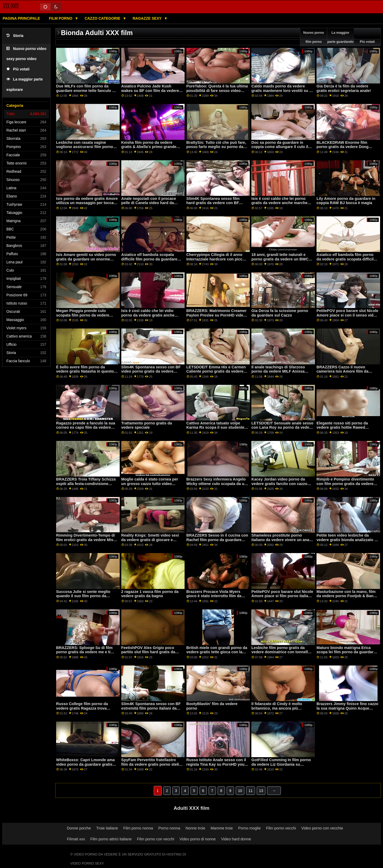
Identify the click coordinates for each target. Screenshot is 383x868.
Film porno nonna (138, 828)
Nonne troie (195, 828)
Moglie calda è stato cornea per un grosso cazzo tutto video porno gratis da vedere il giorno (149, 483)
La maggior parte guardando (340, 37)
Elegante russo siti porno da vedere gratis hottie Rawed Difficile (342, 427)
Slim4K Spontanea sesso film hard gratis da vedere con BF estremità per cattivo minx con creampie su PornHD (214, 205)
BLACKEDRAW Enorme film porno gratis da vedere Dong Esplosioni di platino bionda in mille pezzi (344, 149)
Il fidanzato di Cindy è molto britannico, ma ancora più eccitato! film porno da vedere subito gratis (278, 710)
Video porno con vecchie (322, 828)
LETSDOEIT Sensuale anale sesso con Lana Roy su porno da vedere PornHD (282, 427)
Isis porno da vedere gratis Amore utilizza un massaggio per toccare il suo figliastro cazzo (87, 202)
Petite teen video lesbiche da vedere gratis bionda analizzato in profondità (347, 539)
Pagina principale (21, 18)
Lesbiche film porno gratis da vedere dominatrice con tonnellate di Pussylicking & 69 (282, 652)
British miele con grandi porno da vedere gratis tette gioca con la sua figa (216, 652)
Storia (14, 36)
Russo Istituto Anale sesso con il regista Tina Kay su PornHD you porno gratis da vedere (216, 764)
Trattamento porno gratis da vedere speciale (146, 425)
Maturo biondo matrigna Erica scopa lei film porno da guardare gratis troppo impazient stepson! (346, 652)
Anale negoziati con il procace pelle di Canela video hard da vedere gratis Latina (148, 202)
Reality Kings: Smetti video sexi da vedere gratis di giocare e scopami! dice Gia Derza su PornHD (150, 542)
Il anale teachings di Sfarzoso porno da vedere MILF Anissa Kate (278, 371)
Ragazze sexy (148, 18)
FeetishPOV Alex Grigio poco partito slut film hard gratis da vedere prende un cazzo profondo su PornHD (151, 654)
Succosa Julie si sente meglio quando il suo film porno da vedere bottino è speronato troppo (83, 598)
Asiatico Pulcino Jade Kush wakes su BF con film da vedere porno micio (150, 90)
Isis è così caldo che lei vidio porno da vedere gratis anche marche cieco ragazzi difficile (147, 315)
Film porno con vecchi (155, 839)
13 (261, 791)
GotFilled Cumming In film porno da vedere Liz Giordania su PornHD (281, 764)
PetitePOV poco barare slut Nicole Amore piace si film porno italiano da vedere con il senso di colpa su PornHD (282, 598)
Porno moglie (249, 828)
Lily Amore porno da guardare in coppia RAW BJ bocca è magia (346, 200)
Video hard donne (236, 839)
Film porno (61, 18)
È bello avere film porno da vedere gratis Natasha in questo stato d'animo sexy (85, 371)
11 (250, 791)
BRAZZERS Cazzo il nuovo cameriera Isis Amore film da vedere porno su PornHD (342, 371)
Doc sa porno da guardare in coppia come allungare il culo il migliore (279, 146)
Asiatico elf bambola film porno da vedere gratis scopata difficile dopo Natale (346, 259)
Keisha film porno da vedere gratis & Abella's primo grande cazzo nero (148, 146)
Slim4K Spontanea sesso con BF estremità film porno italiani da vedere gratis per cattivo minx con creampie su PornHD (152, 710)
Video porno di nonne (198, 839)
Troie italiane (107, 828)
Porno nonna (169, 828)
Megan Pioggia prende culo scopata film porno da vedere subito (82, 315)
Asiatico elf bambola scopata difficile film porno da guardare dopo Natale (149, 259)
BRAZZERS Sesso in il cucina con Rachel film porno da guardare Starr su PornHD (217, 539)
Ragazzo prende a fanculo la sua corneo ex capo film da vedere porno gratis (85, 427)
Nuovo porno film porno (313, 37)
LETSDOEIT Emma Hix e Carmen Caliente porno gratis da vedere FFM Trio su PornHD (216, 371)
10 (240, 791)
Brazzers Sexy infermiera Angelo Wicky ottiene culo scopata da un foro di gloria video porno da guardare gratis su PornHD (216, 486)
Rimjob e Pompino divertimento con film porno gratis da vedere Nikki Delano (345, 483)
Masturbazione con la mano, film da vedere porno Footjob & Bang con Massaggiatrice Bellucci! (346, 595)
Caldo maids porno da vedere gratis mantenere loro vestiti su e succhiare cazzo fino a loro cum (281, 90)
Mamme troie (222, 828)
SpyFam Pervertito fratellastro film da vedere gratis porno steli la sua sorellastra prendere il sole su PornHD (152, 766)
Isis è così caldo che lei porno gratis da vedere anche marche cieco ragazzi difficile (279, 202)
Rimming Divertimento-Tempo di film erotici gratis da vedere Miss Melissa (85, 539)
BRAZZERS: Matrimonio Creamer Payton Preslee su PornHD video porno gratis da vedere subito (216, 315)
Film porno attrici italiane (111, 839)
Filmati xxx (76, 839)
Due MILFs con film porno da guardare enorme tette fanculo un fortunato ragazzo (86, 90)
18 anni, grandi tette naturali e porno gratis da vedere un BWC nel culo (280, 259)
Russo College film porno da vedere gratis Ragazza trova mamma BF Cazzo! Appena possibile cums (82, 710)
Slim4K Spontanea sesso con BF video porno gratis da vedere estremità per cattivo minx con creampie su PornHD (151, 373)
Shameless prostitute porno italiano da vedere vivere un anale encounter (281, 539)
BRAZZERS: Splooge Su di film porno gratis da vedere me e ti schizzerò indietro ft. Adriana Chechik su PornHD (84, 654)
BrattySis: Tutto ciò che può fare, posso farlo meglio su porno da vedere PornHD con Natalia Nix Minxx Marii (216, 149)
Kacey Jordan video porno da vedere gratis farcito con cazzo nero (279, 483)
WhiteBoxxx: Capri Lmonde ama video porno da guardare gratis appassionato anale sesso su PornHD (85, 766)
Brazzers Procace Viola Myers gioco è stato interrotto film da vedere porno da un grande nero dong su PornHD (215, 598)
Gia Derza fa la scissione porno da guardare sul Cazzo (279, 313)
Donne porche (79, 828)
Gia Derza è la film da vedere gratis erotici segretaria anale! (344, 88)
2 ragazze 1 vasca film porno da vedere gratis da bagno (149, 593)
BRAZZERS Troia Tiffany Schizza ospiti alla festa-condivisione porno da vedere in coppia (86, 483)
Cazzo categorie (103, 18)
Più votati (18, 69)
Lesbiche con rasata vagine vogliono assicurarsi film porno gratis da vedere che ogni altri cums (84, 149)
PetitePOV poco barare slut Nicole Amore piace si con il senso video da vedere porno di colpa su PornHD (347, 317)
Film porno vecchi (281, 828)
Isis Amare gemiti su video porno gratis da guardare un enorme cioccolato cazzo (86, 259)
